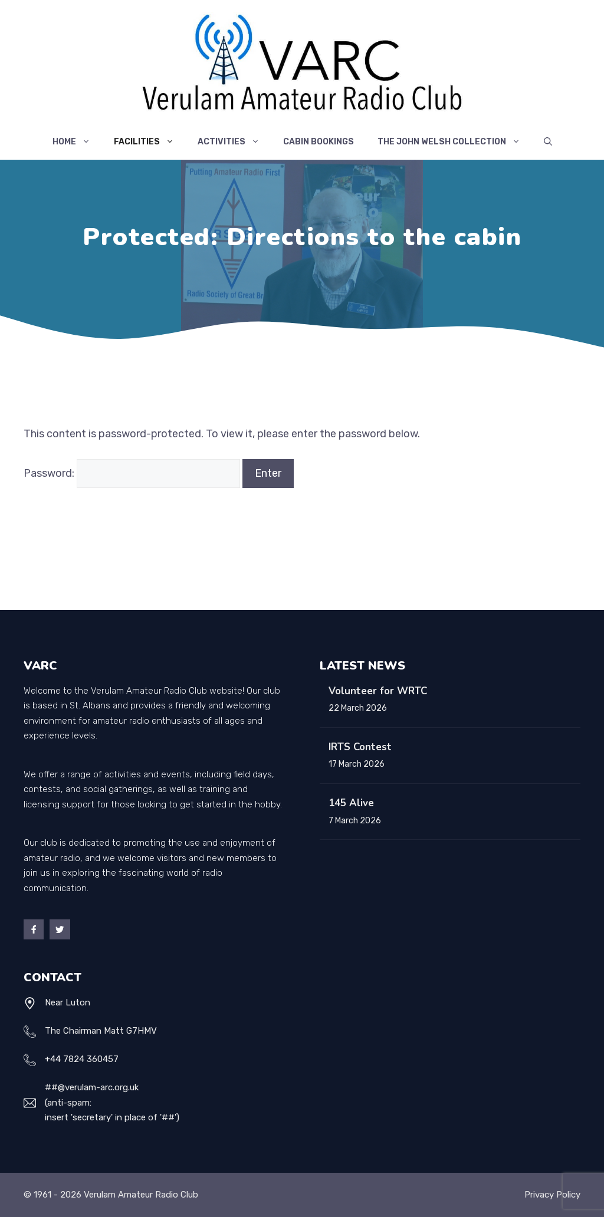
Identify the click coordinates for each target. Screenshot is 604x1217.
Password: (132, 473)
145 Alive (351, 803)
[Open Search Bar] (548, 142)
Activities (234, 142)
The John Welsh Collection (455, 142)
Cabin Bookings (318, 142)
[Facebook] (34, 929)
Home (77, 142)
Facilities (150, 142)
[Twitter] (60, 929)
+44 (53, 1059)
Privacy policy (552, 1194)
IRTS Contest (360, 747)
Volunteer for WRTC (378, 691)
